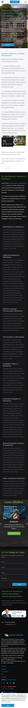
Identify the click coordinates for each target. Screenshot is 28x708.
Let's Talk (14, 1)
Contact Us (8, 44)
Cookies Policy (20, 655)
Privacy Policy (7, 701)
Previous (1, 524)
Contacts (3, 677)
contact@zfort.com (10, 624)
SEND (19, 584)
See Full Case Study (14, 533)
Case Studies (4, 671)
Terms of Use (12, 655)
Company (4, 669)
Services (3, 666)
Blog (2, 674)
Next (26, 524)
